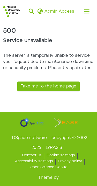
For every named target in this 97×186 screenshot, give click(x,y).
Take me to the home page (48, 86)
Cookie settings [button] (61, 155)
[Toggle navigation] (86, 12)
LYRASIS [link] (54, 148)
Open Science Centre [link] (49, 167)
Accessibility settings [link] (34, 161)
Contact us (32, 155)
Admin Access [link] (59, 12)
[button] (11, 11)
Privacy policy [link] (70, 161)
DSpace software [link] (29, 138)
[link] (32, 122)
